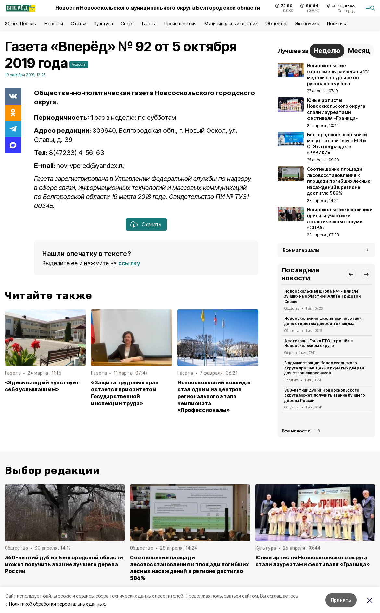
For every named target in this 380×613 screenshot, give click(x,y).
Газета (149, 23)
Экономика (307, 23)
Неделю (327, 51)
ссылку (129, 263)
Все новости (296, 430)
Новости (53, 23)
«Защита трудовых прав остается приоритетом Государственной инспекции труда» (124, 393)
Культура (103, 23)
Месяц (359, 51)
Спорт (127, 23)
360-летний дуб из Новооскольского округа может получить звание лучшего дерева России (324, 395)
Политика (337, 23)
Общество (276, 23)
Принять (341, 600)
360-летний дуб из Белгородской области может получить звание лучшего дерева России (64, 564)
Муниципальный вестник (231, 23)
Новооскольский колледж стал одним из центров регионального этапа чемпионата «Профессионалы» (214, 396)
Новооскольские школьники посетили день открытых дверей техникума (322, 321)
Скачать (151, 224)
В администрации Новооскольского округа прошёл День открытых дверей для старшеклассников (324, 368)
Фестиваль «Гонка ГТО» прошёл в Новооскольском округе (318, 343)
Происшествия (180, 23)
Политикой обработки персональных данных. (57, 604)
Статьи (78, 23)
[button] (351, 274)
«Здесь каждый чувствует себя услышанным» (42, 386)
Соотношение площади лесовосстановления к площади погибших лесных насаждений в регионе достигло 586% (189, 568)
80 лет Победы (21, 23)
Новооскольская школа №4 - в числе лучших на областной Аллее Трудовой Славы (322, 296)
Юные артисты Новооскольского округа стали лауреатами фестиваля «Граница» (312, 561)
